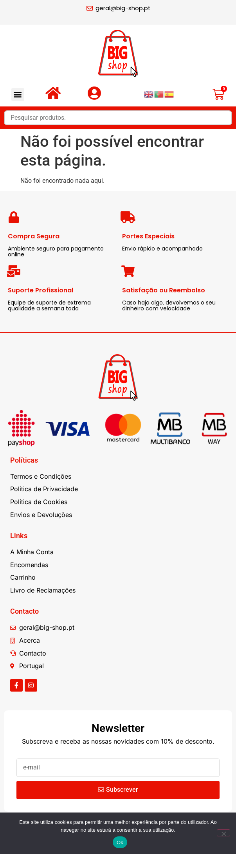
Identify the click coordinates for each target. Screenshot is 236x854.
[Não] (223, 832)
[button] (17, 94)
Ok (120, 842)
